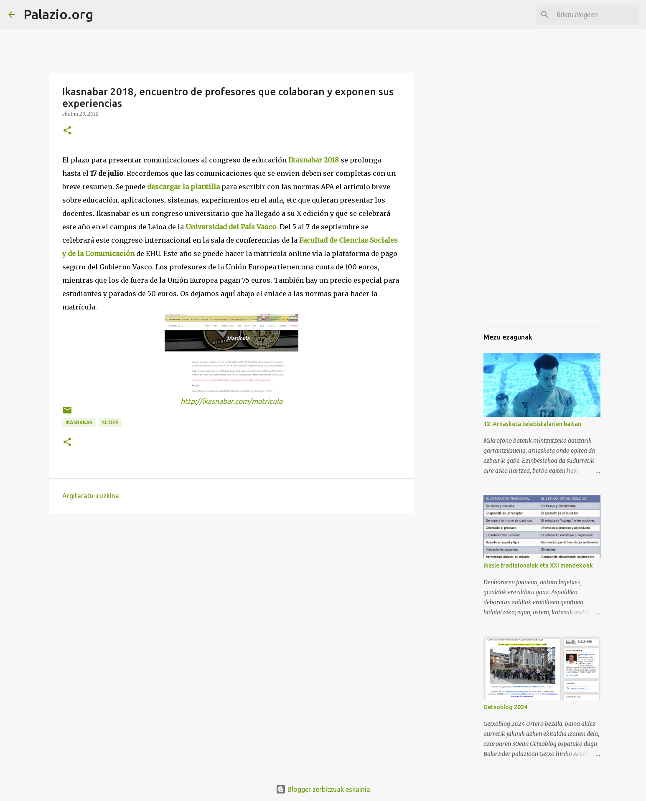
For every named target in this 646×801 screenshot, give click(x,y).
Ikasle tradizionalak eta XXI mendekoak (538, 565)
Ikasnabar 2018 (313, 160)
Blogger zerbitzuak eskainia (323, 789)
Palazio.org (58, 14)
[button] (67, 131)
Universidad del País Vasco (231, 227)
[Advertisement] (525, 277)
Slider (110, 422)
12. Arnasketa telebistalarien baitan (532, 424)
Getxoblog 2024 (505, 707)
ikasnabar (79, 422)
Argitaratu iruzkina (90, 495)
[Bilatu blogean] (595, 15)
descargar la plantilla (183, 187)
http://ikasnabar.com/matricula (231, 401)
